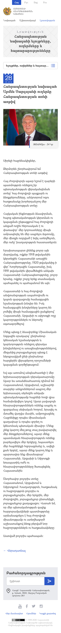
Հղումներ (31, 613)
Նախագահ (9, 20)
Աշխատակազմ (28, 20)
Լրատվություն (47, 20)
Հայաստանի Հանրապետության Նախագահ (23, 11)
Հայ (16, 2)
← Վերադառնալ (14, 550)
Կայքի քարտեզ (47, 613)
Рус (26, 2)
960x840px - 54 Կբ (43, 144)
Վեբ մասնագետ (14, 613)
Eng (36, 2)
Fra (45, 2)
